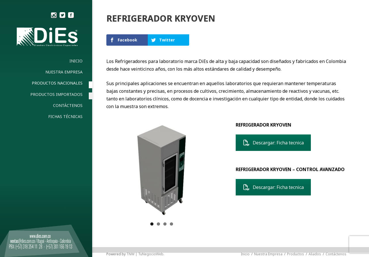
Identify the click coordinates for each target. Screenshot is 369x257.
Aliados (315, 254)
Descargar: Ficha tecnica (273, 143)
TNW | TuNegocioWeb (144, 254)
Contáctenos (336, 254)
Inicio (245, 254)
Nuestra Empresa (268, 254)
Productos (295, 254)
